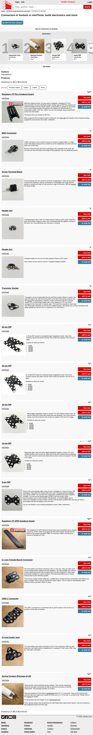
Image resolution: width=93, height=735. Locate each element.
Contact (50, 729)
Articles (50, 726)
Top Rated (46, 66)
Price (43, 88)
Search (87, 7)
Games (4, 729)
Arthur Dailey (29, 732)
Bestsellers (46, 34)
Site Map (73, 732)
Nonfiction (28, 722)
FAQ (49, 732)
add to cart (86, 102)
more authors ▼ (6, 74)
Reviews (73, 726)
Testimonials (75, 729)
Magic (3, 722)
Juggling (4, 732)
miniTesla (5, 98)
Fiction (27, 726)
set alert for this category (12, 23)
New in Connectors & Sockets (46, 29)
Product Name (14, 88)
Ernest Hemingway (54, 722)
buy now (87, 98)
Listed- (34, 88)
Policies (73, 722)
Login (90, 2)
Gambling (5, 726)
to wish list (86, 107)
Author (26, 88)
